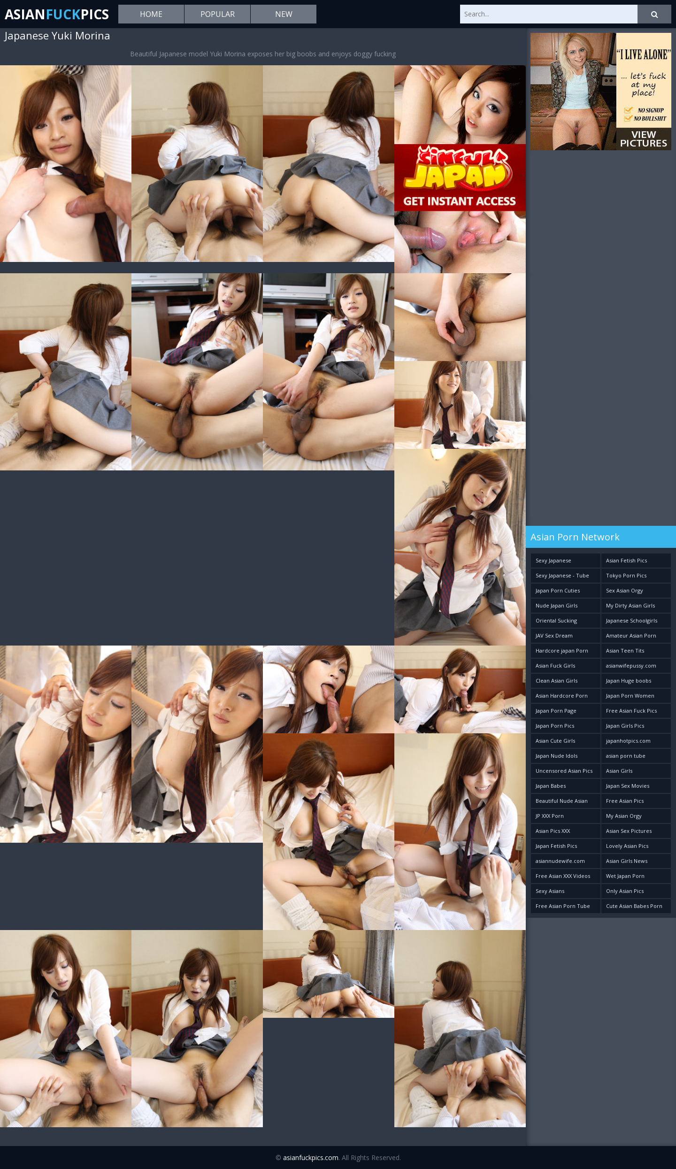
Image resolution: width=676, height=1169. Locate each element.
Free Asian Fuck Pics (631, 710)
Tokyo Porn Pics (626, 575)
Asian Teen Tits (625, 650)
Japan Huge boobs (628, 680)
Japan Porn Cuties (558, 590)
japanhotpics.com (628, 740)
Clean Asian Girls (556, 680)
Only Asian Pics (625, 890)
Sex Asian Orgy (624, 590)
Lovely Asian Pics (627, 845)
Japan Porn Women (630, 695)
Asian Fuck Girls (555, 665)
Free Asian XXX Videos (563, 875)
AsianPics (57, 14)
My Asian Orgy (624, 815)
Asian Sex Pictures (629, 830)
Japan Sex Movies (627, 785)
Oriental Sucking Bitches (556, 622)
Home (151, 14)
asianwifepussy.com (631, 665)
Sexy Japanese (553, 560)
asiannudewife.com (560, 860)
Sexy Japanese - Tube (562, 575)
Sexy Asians (550, 890)
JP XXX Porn (550, 815)
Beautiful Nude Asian (562, 800)
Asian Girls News (626, 860)
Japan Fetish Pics (556, 845)
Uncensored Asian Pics (564, 770)
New (283, 14)
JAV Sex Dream (554, 635)
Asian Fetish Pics (626, 560)
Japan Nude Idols (556, 755)
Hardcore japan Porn (562, 650)
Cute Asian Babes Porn (634, 905)
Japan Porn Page (556, 710)
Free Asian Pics (625, 800)
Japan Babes (551, 785)
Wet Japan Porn (625, 875)
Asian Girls (619, 770)
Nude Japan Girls (556, 605)
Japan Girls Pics (625, 725)
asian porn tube (625, 755)
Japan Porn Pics (555, 725)
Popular (217, 14)
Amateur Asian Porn (631, 635)
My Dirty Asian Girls (630, 605)
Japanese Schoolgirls (631, 620)
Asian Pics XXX (553, 830)
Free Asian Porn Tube (563, 905)
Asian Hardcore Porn (562, 695)
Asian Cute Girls (555, 740)
